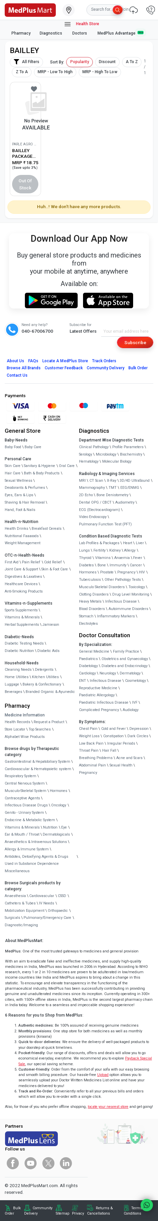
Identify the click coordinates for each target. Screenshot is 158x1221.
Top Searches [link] (40, 729)
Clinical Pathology (94, 447)
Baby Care (33, 447)
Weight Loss (89, 736)
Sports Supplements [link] (21, 610)
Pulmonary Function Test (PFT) (105, 524)
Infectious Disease (121, 601)
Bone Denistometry (112, 495)
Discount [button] (107, 61)
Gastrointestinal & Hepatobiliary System (37, 761)
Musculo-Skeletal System (25, 791)
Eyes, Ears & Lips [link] (19, 495)
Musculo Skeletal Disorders (102, 587)
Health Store (82, 24)
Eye (64, 827)
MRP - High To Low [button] (99, 71)
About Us (15, 361)
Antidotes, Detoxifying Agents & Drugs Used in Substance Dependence (36, 860)
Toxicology (136, 587)
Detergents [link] (44, 669)
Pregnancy (126, 572)
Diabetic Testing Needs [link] (24, 643)
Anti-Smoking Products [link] (24, 591)
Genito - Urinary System (24, 812)
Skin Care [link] (13, 466)
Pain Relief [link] (31, 562)
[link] (30, 9)
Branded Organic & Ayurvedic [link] (50, 692)
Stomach (86, 616)
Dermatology (130, 673)
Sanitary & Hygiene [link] (39, 466)
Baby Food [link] (13, 447)
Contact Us (17, 375)
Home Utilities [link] (17, 677)
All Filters (26, 62)
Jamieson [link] (50, 624)
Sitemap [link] (62, 1213)
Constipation (113, 736)
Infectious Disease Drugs (26, 805)
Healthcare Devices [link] (21, 584)
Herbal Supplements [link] (22, 624)
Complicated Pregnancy (99, 710)
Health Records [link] (17, 722)
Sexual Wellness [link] (18, 480)
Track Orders (104, 361)
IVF (134, 702)
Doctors (80, 33)
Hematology (88, 461)
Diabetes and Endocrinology (125, 666)
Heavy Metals (90, 601)
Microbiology (106, 454)
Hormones (58, 791)
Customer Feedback (64, 368)
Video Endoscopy (93, 517)
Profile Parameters (128, 447)
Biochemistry (131, 454)
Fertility (99, 550)
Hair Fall (109, 750)
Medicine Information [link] (25, 715)
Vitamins (103, 558)
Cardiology (87, 673)
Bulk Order (138, 368)
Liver (140, 543)
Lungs (84, 550)
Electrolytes (88, 623)
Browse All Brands (24, 368)
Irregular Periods (121, 743)
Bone (101, 565)
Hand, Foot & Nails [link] (20, 510)
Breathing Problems (96, 758)
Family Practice (126, 651)
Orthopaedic (58, 910)
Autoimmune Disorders (128, 609)
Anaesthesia (15, 896)
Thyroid (85, 558)
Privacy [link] (78, 1213)
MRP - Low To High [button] (55, 71)
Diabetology (88, 666)
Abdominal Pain (92, 765)
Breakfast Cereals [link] (47, 528)
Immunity (118, 565)
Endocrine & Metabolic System (30, 820)
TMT (113, 487)
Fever (137, 558)
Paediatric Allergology (97, 695)
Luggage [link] (12, 684)
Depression (139, 728)
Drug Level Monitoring (130, 594)
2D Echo (86, 495)
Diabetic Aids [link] (48, 651)
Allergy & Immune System (27, 849)
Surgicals (12, 917)
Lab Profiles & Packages (99, 543)
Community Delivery (105, 368)
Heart (127, 543)
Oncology (58, 805)
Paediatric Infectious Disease (103, 702)
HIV (142, 572)
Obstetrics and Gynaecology (125, 659)
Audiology (131, 710)
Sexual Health (121, 765)
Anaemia (122, 558)
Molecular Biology (116, 461)
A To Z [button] (132, 61)
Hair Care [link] (13, 473)
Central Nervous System (25, 783)
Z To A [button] (22, 71)
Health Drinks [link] (16, 528)
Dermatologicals (56, 834)
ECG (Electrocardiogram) (99, 510)
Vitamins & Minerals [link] (22, 617)
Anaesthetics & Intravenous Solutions (36, 842)
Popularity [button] (79, 61)
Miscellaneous (17, 871)
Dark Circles (137, 736)
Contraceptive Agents (22, 798)
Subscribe (135, 342)
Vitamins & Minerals (22, 827)
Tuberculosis (90, 579)
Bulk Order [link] (13, 1211)
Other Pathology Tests (123, 579)
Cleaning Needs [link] (18, 669)
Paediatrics (88, 659)
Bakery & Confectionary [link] (42, 684)
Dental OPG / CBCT (95, 502)
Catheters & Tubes (20, 903)
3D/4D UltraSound (135, 480)
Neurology (108, 673)
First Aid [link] (11, 562)
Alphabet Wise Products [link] (25, 737)
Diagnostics (51, 33)
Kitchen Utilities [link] (45, 677)
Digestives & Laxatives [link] (23, 576)
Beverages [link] (13, 692)
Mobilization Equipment (24, 910)
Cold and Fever (113, 728)
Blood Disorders (92, 609)
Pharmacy (21, 33)
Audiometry (124, 502)
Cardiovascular (41, 896)
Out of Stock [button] (25, 184)
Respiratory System (20, 776)
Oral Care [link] (67, 466)
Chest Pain (88, 728)
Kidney (115, 550)
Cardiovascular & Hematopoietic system (38, 769)
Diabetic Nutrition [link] (19, 651)
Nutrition (50, 827)
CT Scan (96, 480)
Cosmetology (135, 680)
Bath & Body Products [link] (42, 473)
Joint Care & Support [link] (21, 569)
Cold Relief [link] (53, 562)
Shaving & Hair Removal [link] (25, 502)
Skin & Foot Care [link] (54, 569)
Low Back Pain (91, 743)
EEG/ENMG (129, 487)
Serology (85, 454)
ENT (82, 680)
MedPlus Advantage (120, 33)
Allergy (129, 550)
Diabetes (86, 565)
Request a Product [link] (49, 722)
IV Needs (46, 903)
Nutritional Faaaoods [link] (22, 536)
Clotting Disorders (94, 594)
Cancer (136, 565)
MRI (82, 480)
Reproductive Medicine (98, 688)
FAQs (33, 361)
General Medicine (94, 651)
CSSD (62, 896)
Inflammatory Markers (116, 616)
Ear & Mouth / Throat (22, 834)
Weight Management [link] (22, 543)
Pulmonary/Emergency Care (47, 917)
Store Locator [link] (15, 729)
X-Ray (111, 480)
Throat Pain (88, 750)
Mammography (92, 487)
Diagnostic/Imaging (21, 925)
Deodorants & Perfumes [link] (25, 487)
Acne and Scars (129, 758)
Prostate (107, 572)
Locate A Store (65, 361)
